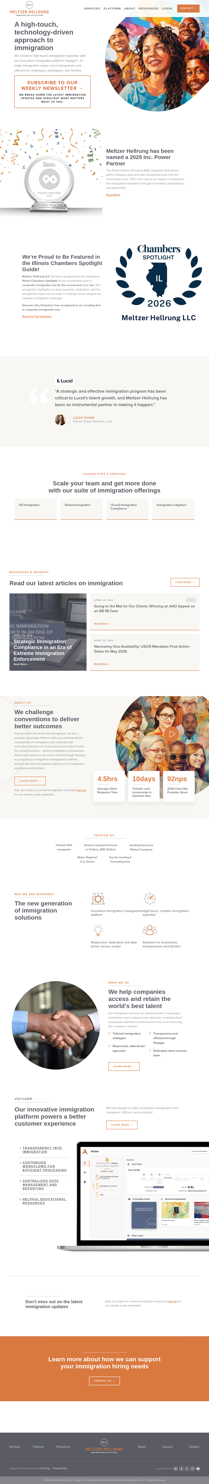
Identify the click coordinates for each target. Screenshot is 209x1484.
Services (14, 1446)
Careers (167, 1446)
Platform (38, 1446)
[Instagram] (192, 1469)
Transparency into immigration (41, 1156)
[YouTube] (198, 1469)
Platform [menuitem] (112, 8)
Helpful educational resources (43, 1207)
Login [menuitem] (167, 8)
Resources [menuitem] (149, 8)
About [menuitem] (129, 8)
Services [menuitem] (92, 8)
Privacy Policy (60, 1468)
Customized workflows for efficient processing (43, 1172)
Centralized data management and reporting (39, 1191)
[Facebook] (181, 1469)
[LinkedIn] (176, 1469)
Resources (63, 1446)
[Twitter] (187, 1469)
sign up (81, 796)
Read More (113, 201)
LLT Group (44, 1468)
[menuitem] (188, 8)
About (142, 1446)
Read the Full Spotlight (36, 323)
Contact (194, 1446)
